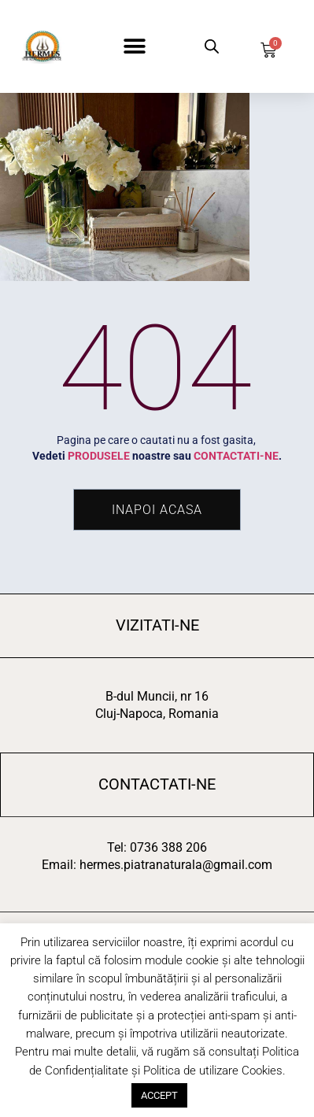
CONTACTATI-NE (236, 455)
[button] (134, 47)
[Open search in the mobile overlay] (211, 46)
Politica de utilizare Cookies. (214, 1070)
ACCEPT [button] (159, 1095)
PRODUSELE (99, 455)
